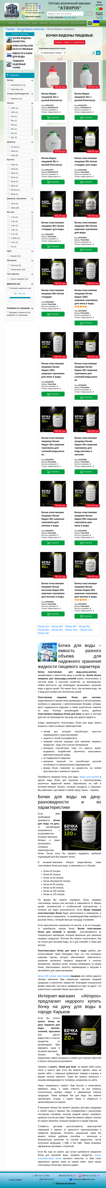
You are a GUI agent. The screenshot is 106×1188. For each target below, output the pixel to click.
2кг (12, 246)
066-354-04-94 (31, 10)
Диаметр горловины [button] (16, 198)
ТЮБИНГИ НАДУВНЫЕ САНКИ (16, 64)
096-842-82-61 (31, 6)
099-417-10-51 (31, 8)
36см (13, 151)
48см (13, 173)
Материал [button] (11, 260)
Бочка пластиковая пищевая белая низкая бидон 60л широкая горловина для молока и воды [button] (86, 590)
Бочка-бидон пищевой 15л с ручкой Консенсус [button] (85, 97)
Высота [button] (10, 159)
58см (13, 186)
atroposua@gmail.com (34, 13)
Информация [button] (24, 23)
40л (12, 125)
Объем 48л (43, 633)
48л (12, 129)
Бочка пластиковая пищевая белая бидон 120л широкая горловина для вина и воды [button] (52, 370)
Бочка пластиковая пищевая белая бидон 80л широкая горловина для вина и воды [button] (86, 519)
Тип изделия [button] (13, 274)
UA (96, 23)
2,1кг (13, 234)
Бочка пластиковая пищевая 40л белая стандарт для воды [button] (52, 226)
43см (13, 155)
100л (13, 108)
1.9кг (13, 230)
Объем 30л (57, 626)
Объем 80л (57, 630)
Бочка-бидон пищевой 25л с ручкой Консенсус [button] (51, 161)
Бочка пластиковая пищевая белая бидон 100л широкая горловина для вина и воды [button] (86, 297)
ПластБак (15, 89)
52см (13, 177)
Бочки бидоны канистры (31, 29)
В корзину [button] (53, 117)
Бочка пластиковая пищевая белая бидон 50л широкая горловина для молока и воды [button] (52, 519)
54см (13, 181)
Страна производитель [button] (18, 93)
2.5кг (13, 242)
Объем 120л (86, 630)
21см (13, 203)
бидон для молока (89, 777)
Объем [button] (10, 103)
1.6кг (13, 225)
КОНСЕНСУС (16, 85)
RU (90, 23)
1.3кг (13, 221)
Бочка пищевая (18, 279)
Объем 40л (70, 626)
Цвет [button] (9, 251)
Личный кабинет (78, 23)
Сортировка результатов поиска (52, 48)
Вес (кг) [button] (10, 212)
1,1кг (13, 217)
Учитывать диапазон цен (19, 288)
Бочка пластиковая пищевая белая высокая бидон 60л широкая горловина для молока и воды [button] (52, 590)
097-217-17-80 (31, 4)
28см (13, 208)
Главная (12, 23)
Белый (14, 256)
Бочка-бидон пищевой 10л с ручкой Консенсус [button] (51, 97)
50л (12, 133)
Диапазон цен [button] (13, 284)
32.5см (14, 147)
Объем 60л (43, 630)
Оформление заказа (59, 23)
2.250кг (14, 238)
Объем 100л (71, 630)
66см (13, 194)
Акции (35, 23)
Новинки (44, 23)
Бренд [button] (10, 80)
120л (13, 112)
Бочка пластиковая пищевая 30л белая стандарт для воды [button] (86, 161)
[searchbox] (65, 13)
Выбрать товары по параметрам (69, 42)
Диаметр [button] (11, 142)
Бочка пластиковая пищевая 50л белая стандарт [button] (52, 293)
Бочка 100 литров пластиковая (54, 976)
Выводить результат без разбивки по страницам (19, 313)
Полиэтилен (16, 269)
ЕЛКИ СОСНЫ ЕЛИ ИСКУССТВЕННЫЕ (19, 47)
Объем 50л (84, 626)
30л (12, 120)
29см (13, 164)
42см (13, 169)
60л (12, 137)
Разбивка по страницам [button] (18, 308)
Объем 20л (43, 626)
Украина (15, 98)
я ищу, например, (62, 17)
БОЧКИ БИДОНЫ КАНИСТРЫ (18, 40)
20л (12, 116)
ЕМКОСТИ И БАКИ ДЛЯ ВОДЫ (19, 55)
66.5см (14, 190)
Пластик (14, 265)
